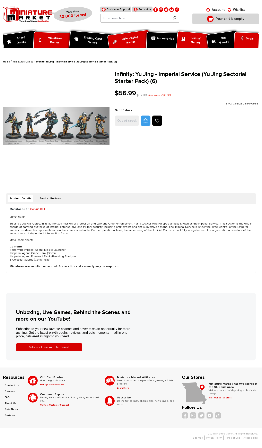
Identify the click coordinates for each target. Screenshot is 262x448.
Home (6, 61)
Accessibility (251, 437)
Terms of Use (232, 437)
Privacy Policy (214, 437)
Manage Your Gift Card (52, 384)
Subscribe (142, 9)
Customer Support (116, 9)
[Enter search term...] (135, 18)
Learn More (123, 388)
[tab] (20, 198)
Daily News (11, 409)
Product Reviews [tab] (50, 198)
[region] (56, 126)
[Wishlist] (236, 10)
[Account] (215, 10)
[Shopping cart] (225, 19)
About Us (10, 403)
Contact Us (12, 385)
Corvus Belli (37, 209)
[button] (145, 121)
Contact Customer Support (54, 405)
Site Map (198, 437)
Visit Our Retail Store (220, 398)
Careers (10, 391)
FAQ (7, 397)
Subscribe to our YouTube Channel (49, 347)
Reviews (10, 415)
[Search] (174, 18)
